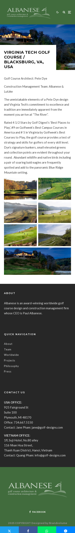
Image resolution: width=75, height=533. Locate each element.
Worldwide (11, 354)
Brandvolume (58, 523)
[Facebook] (37, 512)
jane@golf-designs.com (47, 427)
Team (7, 349)
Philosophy (11, 366)
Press (7, 371)
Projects (9, 360)
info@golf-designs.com (50, 455)
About (8, 343)
